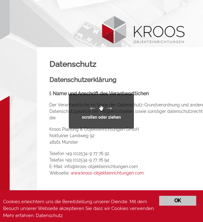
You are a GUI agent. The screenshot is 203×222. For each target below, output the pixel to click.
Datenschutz (49, 215)
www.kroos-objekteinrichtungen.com (107, 173)
